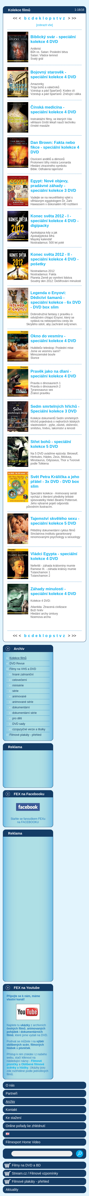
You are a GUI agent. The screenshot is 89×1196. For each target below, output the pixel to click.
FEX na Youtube (27, 988)
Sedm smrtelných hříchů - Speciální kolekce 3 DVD (55, 408)
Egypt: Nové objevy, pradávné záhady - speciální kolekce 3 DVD (53, 186)
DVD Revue (16, 663)
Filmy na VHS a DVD (22, 669)
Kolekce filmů (17, 658)
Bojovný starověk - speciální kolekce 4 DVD (53, 74)
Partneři (11, 1093)
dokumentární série (24, 713)
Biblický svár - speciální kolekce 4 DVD (53, 39)
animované (19, 696)
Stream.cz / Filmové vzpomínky (35, 1173)
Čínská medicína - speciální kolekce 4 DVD (53, 109)
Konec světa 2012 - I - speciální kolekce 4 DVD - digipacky (55, 221)
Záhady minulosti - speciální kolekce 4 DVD (53, 591)
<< (15, 18)
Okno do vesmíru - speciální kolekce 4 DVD (53, 338)
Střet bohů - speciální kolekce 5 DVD (51, 444)
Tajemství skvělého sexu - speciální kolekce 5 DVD (55, 521)
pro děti (17, 718)
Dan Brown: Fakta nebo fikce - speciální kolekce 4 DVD (55, 147)
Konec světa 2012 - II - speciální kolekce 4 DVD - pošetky (55, 259)
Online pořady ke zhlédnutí (25, 1126)
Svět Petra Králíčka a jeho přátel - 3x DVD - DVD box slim (55, 482)
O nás (10, 1085)
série (15, 691)
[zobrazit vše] (44, 25)
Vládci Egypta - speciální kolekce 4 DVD (54, 556)
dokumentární (21, 707)
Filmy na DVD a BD (26, 1165)
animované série (22, 702)
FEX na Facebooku (29, 794)
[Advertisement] (28, 769)
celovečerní (19, 680)
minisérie (18, 685)
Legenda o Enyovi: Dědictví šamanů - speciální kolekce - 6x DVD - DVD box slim (56, 300)
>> (74, 18)
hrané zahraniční (22, 674)
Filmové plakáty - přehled (25, 734)
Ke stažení (13, 1118)
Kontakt (11, 1110)
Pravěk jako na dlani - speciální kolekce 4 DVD (53, 373)
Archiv (19, 649)
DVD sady (18, 724)
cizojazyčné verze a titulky (28, 729)
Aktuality (12, 1189)
